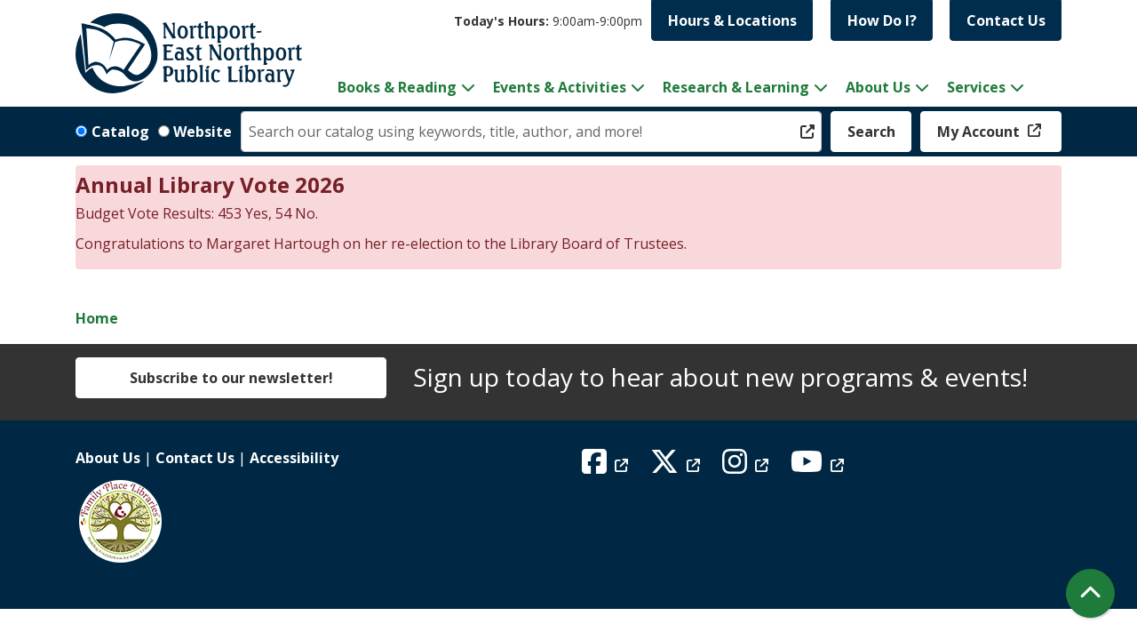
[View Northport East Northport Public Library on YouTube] (819, 466)
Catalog (120, 131)
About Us (108, 458)
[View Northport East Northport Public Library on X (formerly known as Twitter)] (677, 466)
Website (202, 131)
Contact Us (1006, 20)
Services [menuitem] (976, 87)
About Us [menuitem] (878, 87)
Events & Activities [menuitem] (559, 87)
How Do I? (882, 20)
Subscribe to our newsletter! (231, 378)
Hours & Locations (732, 20)
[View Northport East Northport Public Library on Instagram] (747, 466)
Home (97, 318)
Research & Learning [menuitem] (736, 87)
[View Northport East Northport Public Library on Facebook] (607, 466)
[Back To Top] (1090, 593)
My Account (980, 131)
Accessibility (294, 458)
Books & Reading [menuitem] (397, 87)
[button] (548, 21)
